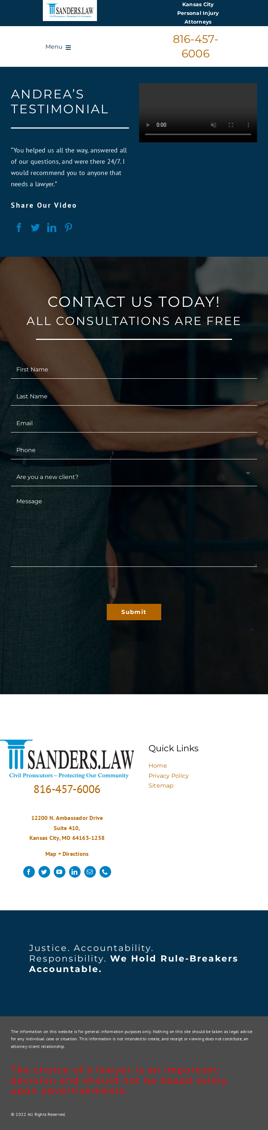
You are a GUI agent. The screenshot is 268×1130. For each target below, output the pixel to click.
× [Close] (252, 629)
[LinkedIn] (52, 227)
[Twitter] (35, 227)
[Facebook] (19, 227)
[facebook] (29, 872)
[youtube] (59, 872)
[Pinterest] (68, 227)
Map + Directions (67, 853)
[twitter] (44, 872)
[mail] (90, 872)
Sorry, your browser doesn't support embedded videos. (198, 112)
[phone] (105, 872)
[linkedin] (75, 872)
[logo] (69, 6)
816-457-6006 (66, 788)
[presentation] (66, 585)
